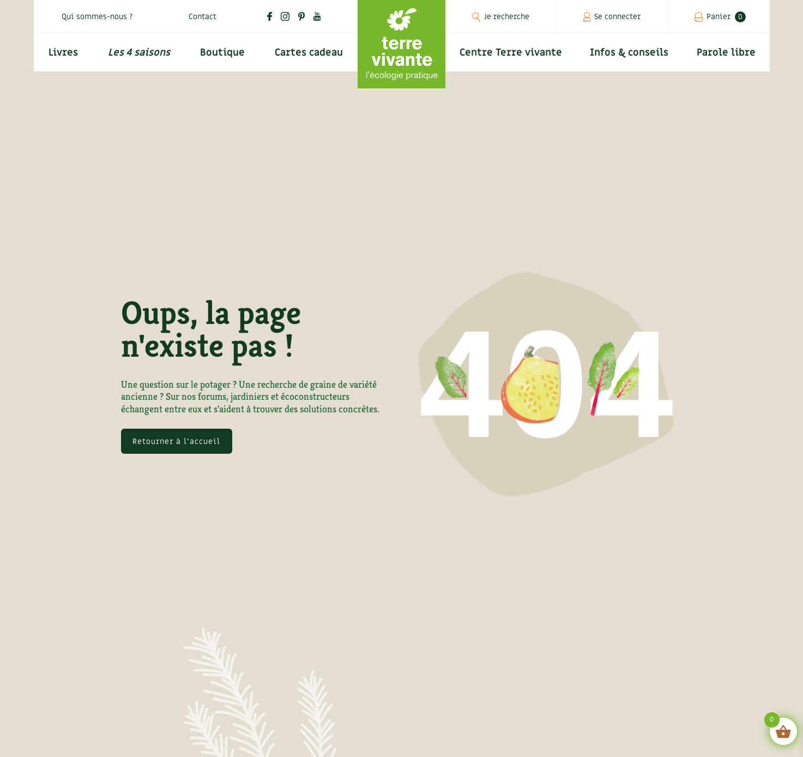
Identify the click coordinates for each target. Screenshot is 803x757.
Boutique (222, 52)
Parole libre (726, 52)
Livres (63, 52)
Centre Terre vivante (511, 52)
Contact (202, 16)
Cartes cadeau (309, 52)
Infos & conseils (629, 52)
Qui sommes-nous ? (97, 16)
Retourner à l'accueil (176, 441)
